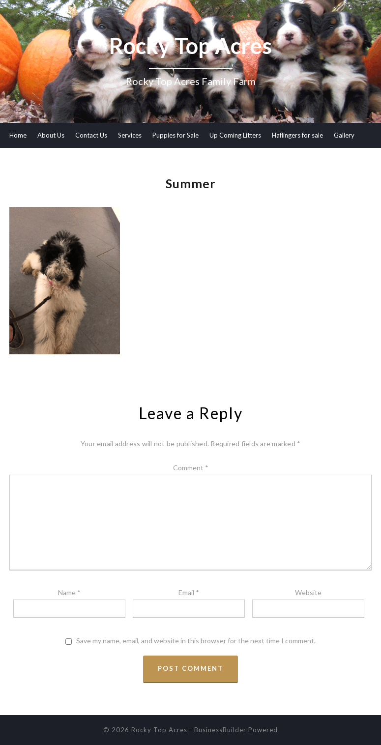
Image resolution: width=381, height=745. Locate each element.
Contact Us (91, 135)
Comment (190, 467)
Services (130, 135)
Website (308, 592)
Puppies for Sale (175, 135)
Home (18, 135)
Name (69, 592)
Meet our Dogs (31, 160)
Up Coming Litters (235, 135)
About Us (50, 135)
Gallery (344, 135)
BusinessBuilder (220, 730)
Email (188, 592)
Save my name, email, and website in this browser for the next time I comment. (196, 641)
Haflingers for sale (297, 135)
